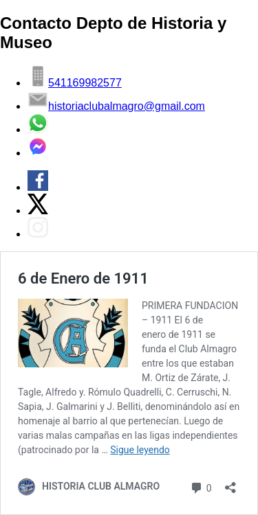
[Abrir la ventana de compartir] (230, 483)
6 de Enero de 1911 (83, 278)
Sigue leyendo (140, 449)
